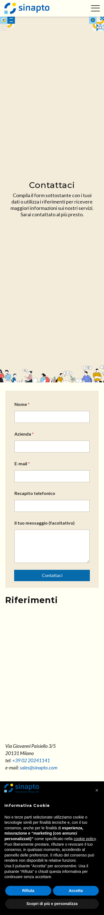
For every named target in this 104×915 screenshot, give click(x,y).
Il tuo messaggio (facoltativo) (44, 522)
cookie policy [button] (85, 839)
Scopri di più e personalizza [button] (51, 903)
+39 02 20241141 (31, 760)
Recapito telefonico (34, 493)
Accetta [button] (76, 890)
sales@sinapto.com (38, 768)
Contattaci (52, 575)
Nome (22, 404)
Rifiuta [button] (28, 890)
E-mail (22, 463)
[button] (96, 790)
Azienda (24, 433)
